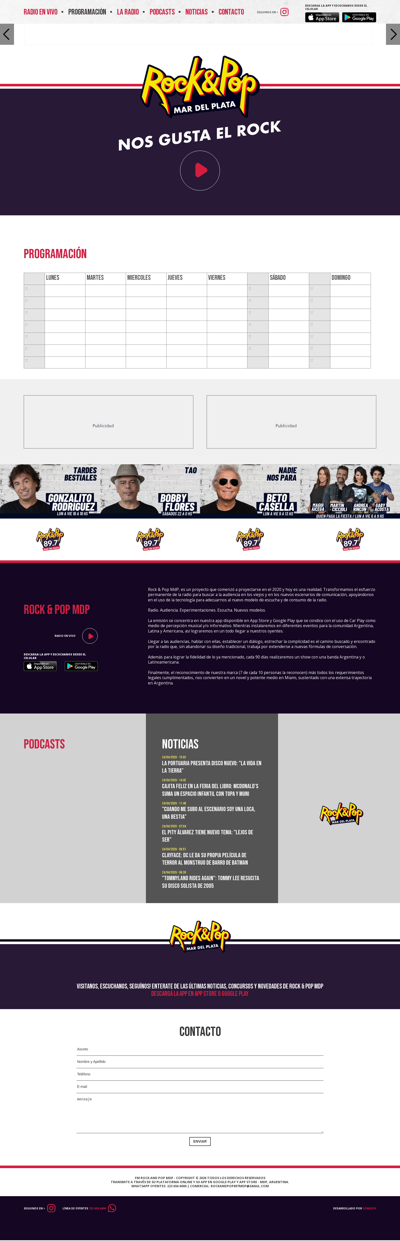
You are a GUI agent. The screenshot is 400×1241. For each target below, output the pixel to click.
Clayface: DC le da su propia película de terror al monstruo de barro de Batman (207, 866)
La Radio (131, 12)
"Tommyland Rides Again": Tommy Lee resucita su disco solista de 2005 (203, 889)
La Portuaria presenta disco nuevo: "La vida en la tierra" (211, 767)
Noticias (199, 12)
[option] (50, 512)
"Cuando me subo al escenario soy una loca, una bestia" (211, 820)
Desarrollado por (354, 1209)
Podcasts (165, 12)
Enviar (200, 1142)
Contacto (231, 12)
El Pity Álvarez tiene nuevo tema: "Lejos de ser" (210, 843)
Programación (90, 12)
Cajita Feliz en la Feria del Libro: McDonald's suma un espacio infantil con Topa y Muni (208, 793)
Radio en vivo (43, 12)
